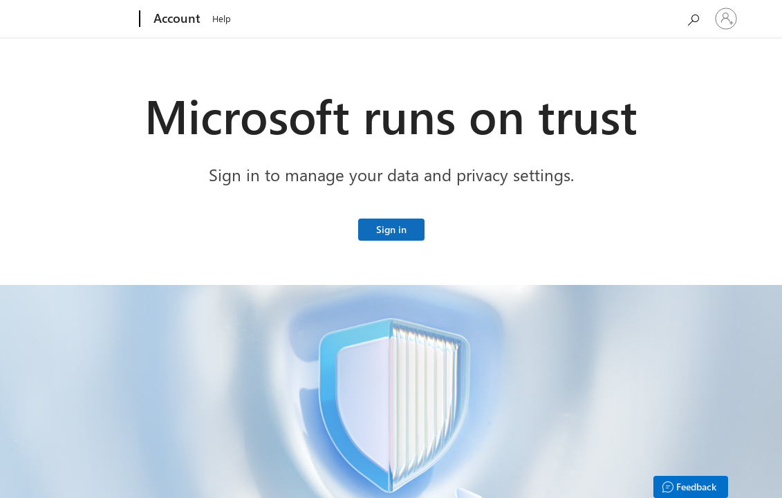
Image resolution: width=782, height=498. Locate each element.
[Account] (176, 19)
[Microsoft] (86, 19)
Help (221, 18)
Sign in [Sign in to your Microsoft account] (391, 229)
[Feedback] (690, 487)
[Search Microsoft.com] (692, 17)
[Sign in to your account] (726, 18)
